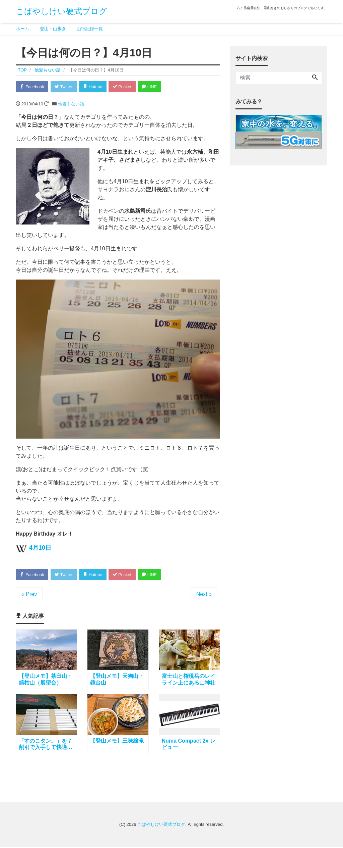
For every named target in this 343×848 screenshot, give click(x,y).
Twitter (65, 86)
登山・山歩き (53, 28)
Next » (204, 595)
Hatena (95, 86)
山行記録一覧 (90, 28)
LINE (153, 86)
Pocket (125, 86)
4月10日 (40, 548)
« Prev (29, 595)
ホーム (22, 28)
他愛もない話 (71, 103)
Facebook (32, 86)
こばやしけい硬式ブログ (61, 11)
